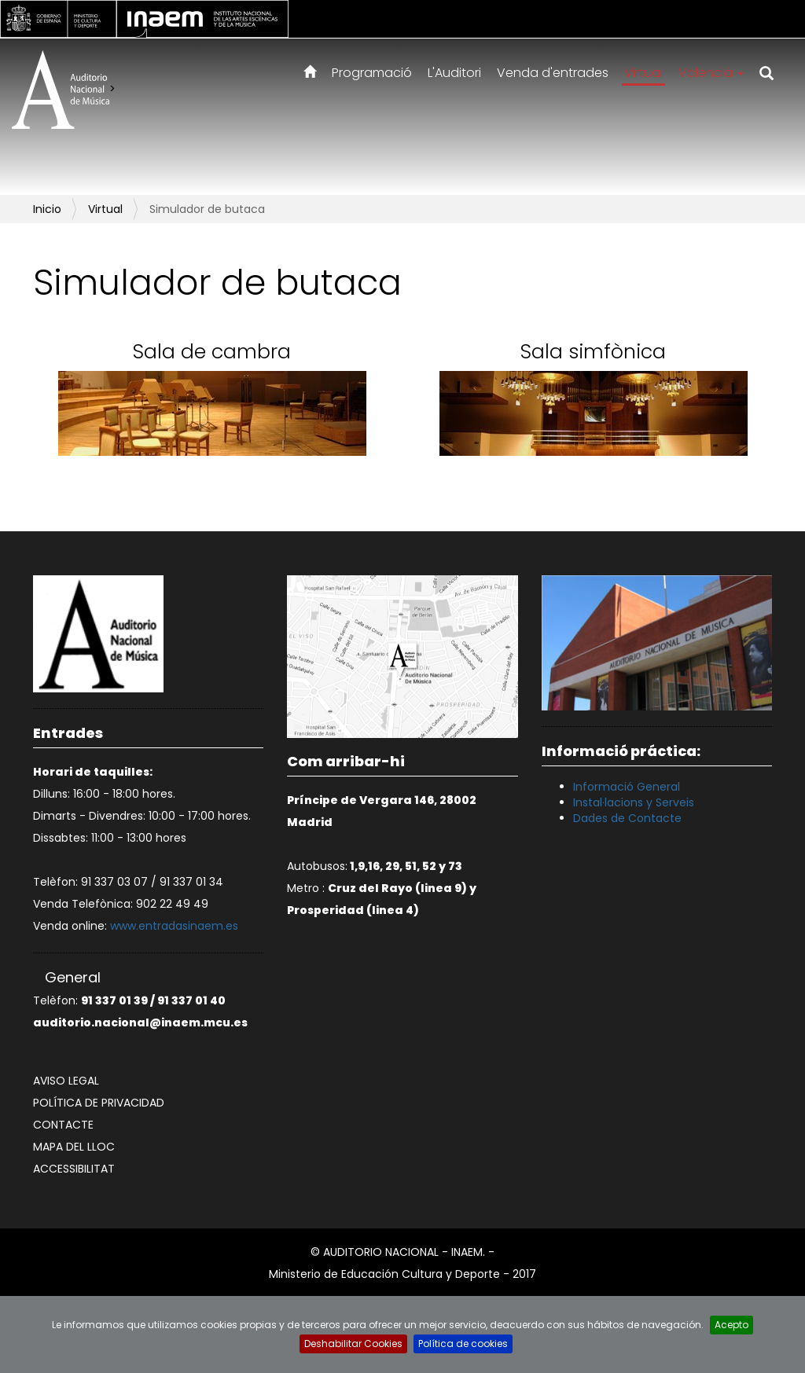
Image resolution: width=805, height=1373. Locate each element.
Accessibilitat (74, 1169)
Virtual (643, 73)
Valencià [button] (711, 73)
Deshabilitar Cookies (353, 1343)
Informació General (626, 787)
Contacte (63, 1125)
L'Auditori (454, 73)
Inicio (47, 209)
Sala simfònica (593, 351)
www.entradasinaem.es (174, 926)
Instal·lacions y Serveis (633, 802)
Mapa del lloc (74, 1147)
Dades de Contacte (627, 818)
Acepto (731, 1324)
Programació (372, 73)
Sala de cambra (212, 351)
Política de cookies (463, 1343)
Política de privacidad (98, 1103)
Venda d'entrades (552, 73)
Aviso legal (66, 1080)
